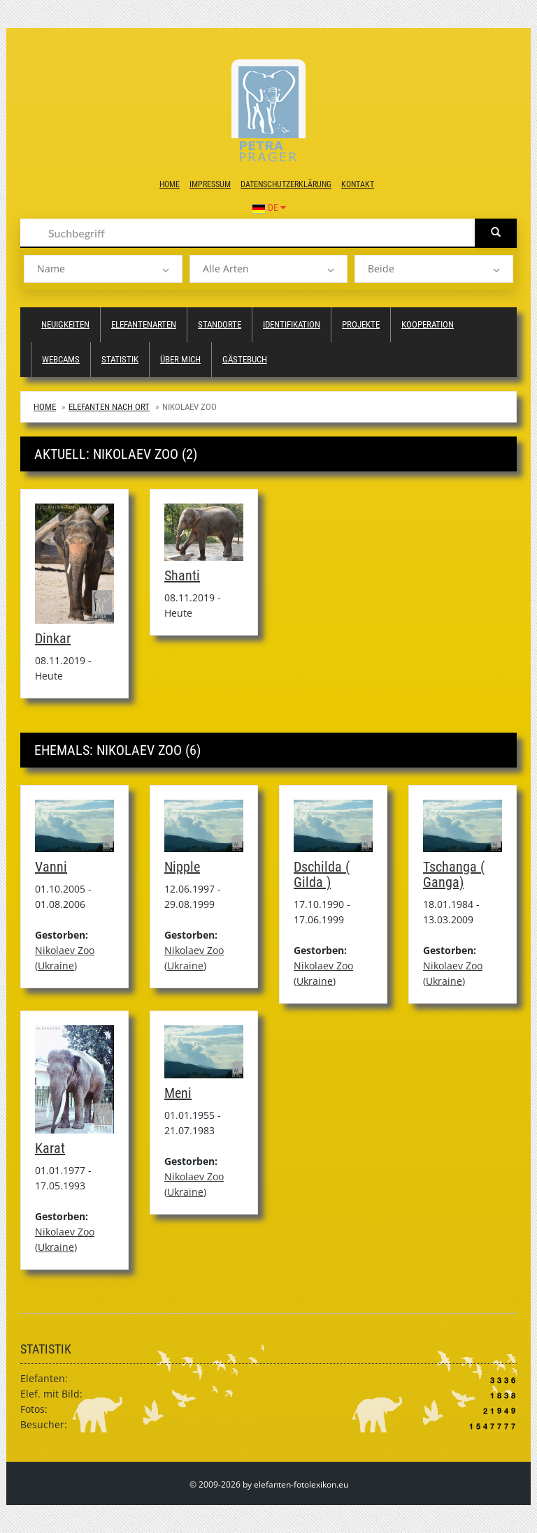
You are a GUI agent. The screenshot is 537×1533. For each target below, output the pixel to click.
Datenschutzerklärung (286, 184)
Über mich (180, 359)
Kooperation (427, 324)
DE (269, 207)
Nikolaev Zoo (64, 950)
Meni (178, 1093)
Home (169, 184)
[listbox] (103, 269)
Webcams (61, 359)
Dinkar (53, 638)
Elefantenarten (143, 324)
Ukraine (56, 965)
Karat (50, 1148)
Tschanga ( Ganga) (454, 874)
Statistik (119, 359)
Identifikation (291, 324)
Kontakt (357, 184)
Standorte (219, 324)
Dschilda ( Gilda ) (322, 874)
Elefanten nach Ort (109, 407)
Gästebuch (244, 359)
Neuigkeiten (65, 324)
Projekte (361, 324)
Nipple (182, 866)
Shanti (182, 575)
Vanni (51, 866)
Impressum (210, 184)
